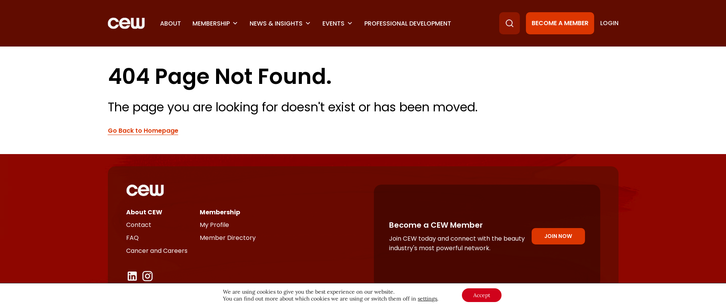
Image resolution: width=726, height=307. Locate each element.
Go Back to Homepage (143, 130)
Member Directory (228, 237)
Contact (138, 224)
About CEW (144, 212)
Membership (215, 23)
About (170, 23)
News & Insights (280, 23)
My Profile (214, 224)
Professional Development (407, 23)
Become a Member (560, 23)
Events (337, 23)
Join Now (558, 236)
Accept (481, 295)
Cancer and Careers (157, 250)
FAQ (132, 237)
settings (427, 298)
